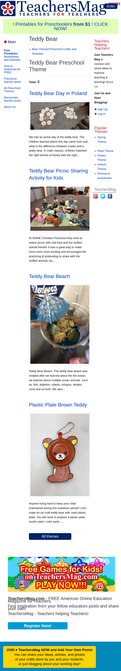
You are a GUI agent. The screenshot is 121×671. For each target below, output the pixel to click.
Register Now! (38, 625)
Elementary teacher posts (12, 99)
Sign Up (103, 109)
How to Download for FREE (12, 69)
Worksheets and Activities (12, 55)
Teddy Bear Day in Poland (58, 93)
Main (12, 42)
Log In (101, 113)
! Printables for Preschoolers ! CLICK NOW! (60, 26)
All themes (50, 536)
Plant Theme (105, 151)
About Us (10, 107)
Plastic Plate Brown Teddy (58, 405)
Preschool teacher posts (12, 80)
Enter (111, 6)
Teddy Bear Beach (49, 276)
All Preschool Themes (12, 90)
